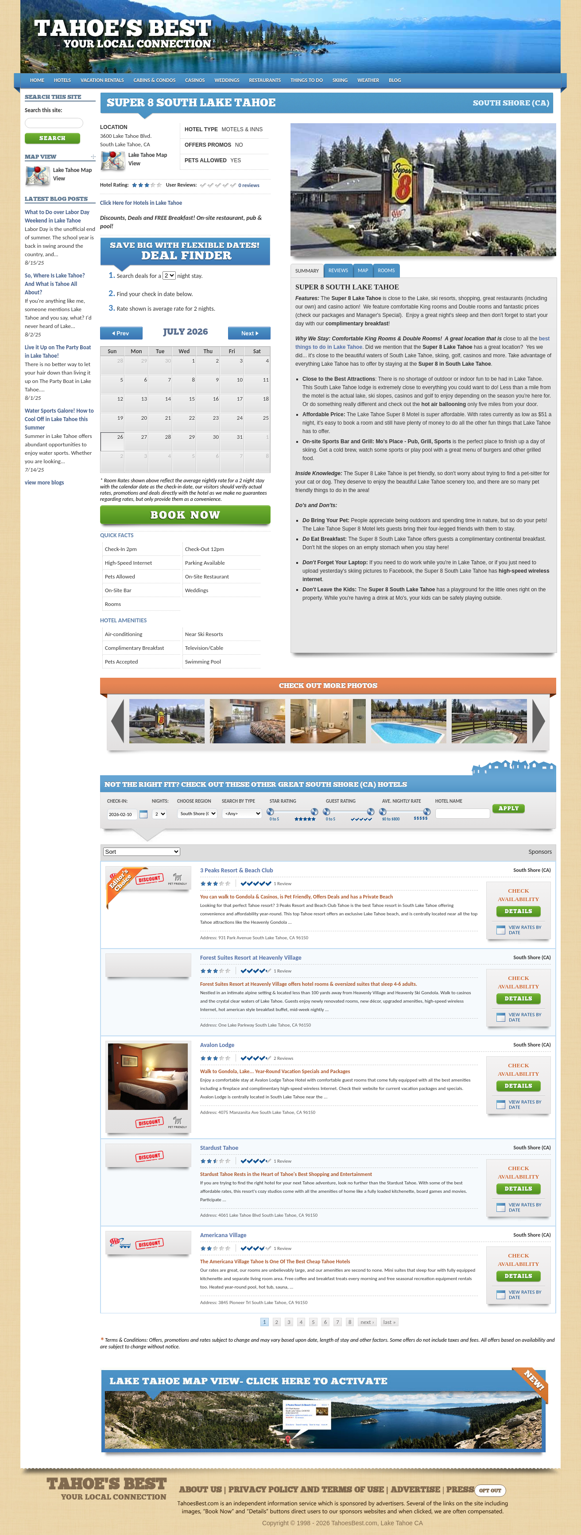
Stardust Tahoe (219, 1148)
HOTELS (62, 80)
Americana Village (223, 1235)
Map (363, 270)
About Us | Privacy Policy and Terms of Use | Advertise (309, 1490)
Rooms (386, 270)
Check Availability (518, 894)
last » (389, 1322)
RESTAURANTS (265, 80)
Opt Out (490, 1491)
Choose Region (194, 801)
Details (519, 911)
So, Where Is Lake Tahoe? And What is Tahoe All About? (55, 284)
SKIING (340, 80)
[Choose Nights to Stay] (169, 275)
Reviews (338, 270)
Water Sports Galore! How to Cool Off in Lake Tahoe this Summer (59, 419)
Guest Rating (341, 801)
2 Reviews (283, 1058)
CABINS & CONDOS (155, 80)
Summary (307, 271)
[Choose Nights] (159, 814)
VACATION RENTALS (102, 80)
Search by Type (238, 801)
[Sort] (141, 852)
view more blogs (44, 482)
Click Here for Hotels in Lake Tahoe (141, 202)
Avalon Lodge (217, 1045)
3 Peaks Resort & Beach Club (236, 870)
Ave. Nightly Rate (401, 801)
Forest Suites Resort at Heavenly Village (251, 957)
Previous (117, 721)
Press (460, 1490)
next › (367, 1322)
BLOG (395, 80)
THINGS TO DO (306, 80)
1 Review (282, 884)
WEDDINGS (227, 80)
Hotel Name (448, 801)
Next (538, 721)
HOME (37, 80)
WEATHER (368, 80)
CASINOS (195, 80)
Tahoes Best (125, 40)
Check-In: (117, 801)
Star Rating (283, 801)
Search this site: (43, 110)
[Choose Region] (197, 814)
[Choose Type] (242, 814)
